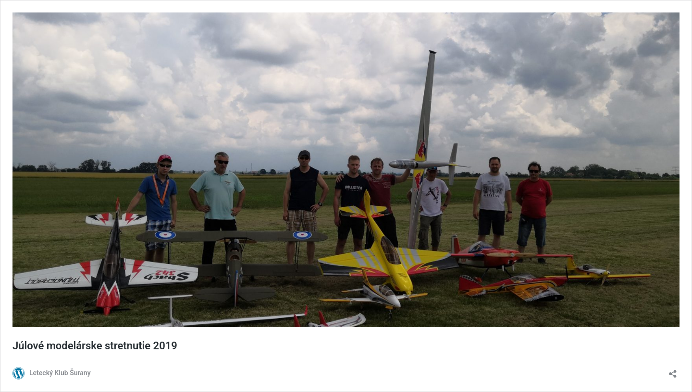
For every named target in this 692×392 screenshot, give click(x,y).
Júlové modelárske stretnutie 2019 (94, 346)
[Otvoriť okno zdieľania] (673, 370)
